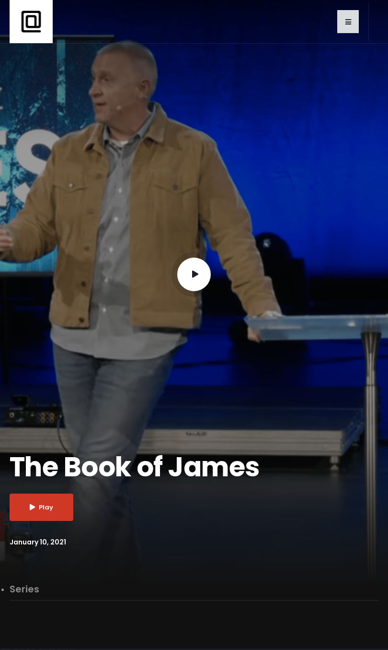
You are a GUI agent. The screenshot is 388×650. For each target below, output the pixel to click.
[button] (348, 21)
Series (24, 589)
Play (41, 507)
